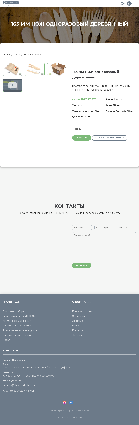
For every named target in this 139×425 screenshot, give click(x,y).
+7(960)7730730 (12, 375)
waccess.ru (65, 417)
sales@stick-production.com (41, 375)
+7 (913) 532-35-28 (13, 390)
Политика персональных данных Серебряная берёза (69, 411)
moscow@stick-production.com (19, 385)
